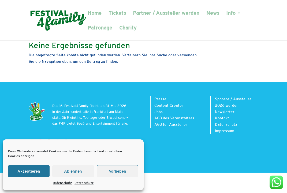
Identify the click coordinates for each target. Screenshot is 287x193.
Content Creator (168, 105)
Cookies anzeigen (21, 156)
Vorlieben (117, 171)
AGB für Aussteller (170, 124)
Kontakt (222, 118)
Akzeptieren (28, 171)
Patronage (100, 28)
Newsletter (224, 112)
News (212, 13)
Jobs (158, 112)
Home (95, 13)
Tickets (117, 13)
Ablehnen (73, 171)
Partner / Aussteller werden (166, 13)
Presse (160, 99)
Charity (128, 28)
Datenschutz (62, 183)
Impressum (224, 131)
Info (231, 13)
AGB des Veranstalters (174, 118)
